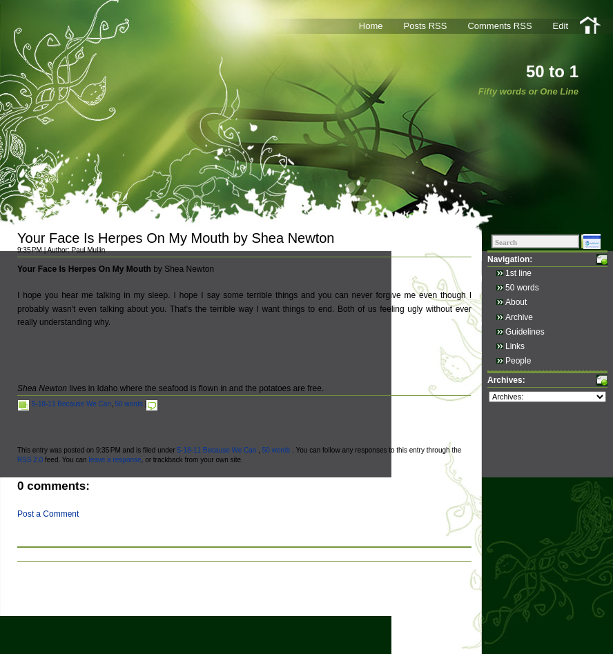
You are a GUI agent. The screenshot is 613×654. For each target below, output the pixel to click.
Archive (519, 317)
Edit (560, 26)
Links (515, 346)
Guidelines (525, 332)
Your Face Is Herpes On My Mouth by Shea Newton (175, 238)
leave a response (114, 460)
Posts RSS (425, 26)
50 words (129, 404)
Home (371, 26)
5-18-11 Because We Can (71, 404)
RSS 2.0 (30, 460)
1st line (518, 273)
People (518, 361)
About (516, 302)
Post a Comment (48, 514)
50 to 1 (552, 71)
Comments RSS (499, 26)
